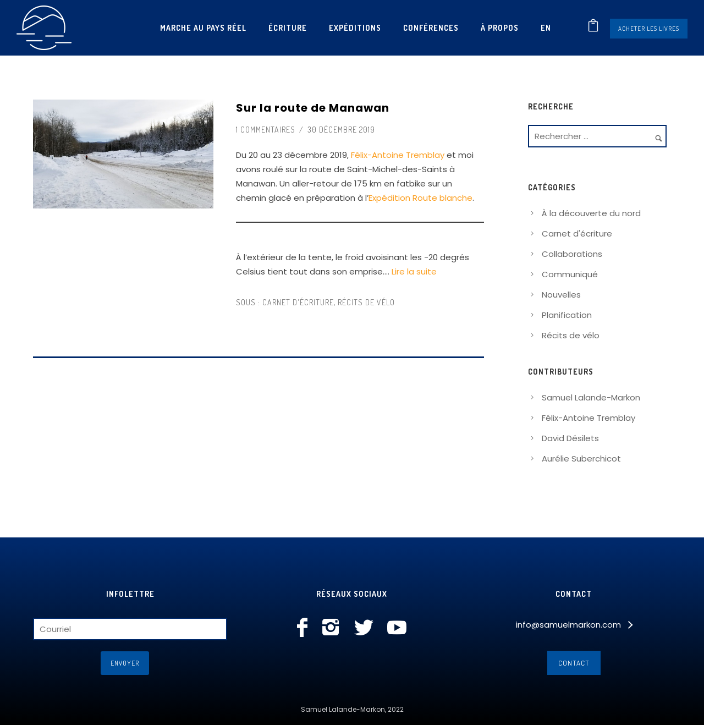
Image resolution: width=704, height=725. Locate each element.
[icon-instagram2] (333, 628)
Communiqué (570, 274)
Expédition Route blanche (420, 198)
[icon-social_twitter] (366, 628)
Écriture (287, 27)
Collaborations (572, 254)
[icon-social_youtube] (396, 628)
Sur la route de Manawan (312, 108)
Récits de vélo (366, 302)
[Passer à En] (546, 27)
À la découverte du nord (591, 213)
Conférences (431, 27)
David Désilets (570, 438)
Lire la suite (414, 271)
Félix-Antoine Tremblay (397, 155)
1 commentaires (265, 129)
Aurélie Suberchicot (581, 458)
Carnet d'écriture (297, 302)
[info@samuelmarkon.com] (574, 625)
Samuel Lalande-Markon (591, 397)
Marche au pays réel (203, 27)
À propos (500, 27)
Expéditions (355, 27)
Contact (574, 662)
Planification (567, 315)
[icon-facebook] (305, 628)
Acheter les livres (648, 28)
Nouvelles (561, 294)
